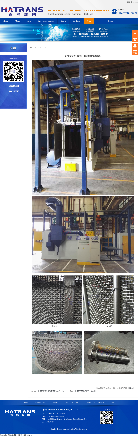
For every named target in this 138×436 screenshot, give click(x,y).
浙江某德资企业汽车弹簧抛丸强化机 (51, 391)
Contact (110, 21)
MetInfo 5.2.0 (12, 435)
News (29, 21)
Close (131, 388)
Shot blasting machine (46, 21)
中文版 (127, 2)
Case (89, 21)
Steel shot (76, 21)
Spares (63, 21)
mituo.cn (29, 435)
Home (5, 21)
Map (112, 402)
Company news (40, 402)
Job (99, 21)
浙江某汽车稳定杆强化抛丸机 (85, 391)
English (135, 2)
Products (55, 402)
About (17, 21)
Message (101, 402)
